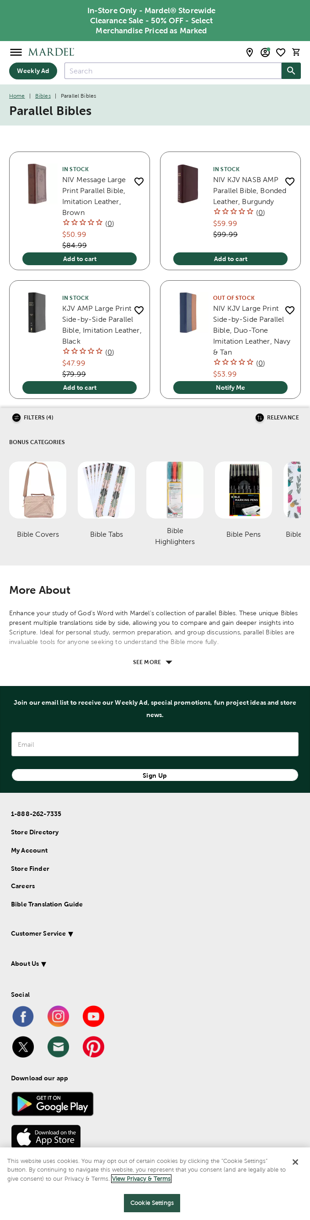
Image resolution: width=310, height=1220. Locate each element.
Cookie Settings (152, 1204)
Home (17, 96)
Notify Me (230, 387)
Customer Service (38, 933)
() (109, 223)
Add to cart (79, 258)
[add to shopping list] (139, 181)
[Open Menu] (16, 51)
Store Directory (35, 832)
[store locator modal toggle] (249, 52)
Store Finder (30, 868)
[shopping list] (280, 52)
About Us (25, 963)
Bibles (43, 96)
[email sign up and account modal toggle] (265, 52)
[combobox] (173, 71)
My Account (29, 850)
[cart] (296, 52)
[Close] (295, 1163)
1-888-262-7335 (36, 813)
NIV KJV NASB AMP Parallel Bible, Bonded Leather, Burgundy (249, 190)
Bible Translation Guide (47, 904)
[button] (142, 935)
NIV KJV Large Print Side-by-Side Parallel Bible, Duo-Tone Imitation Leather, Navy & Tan (251, 330)
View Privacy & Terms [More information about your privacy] (141, 1179)
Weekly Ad (33, 70)
